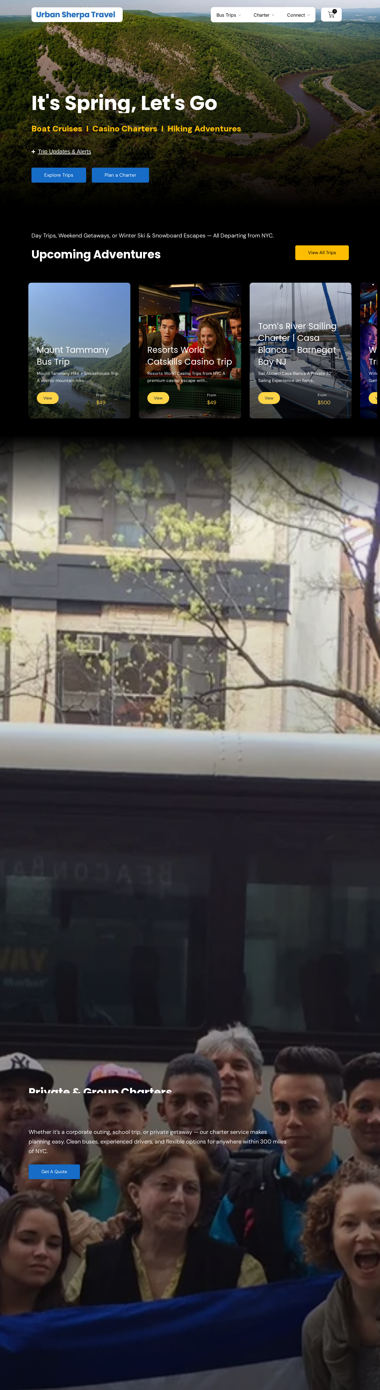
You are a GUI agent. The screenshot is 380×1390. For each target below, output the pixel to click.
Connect (296, 15)
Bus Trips (226, 15)
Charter (261, 15)
